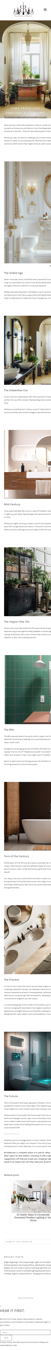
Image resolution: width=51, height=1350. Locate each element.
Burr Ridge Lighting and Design (23, 10)
